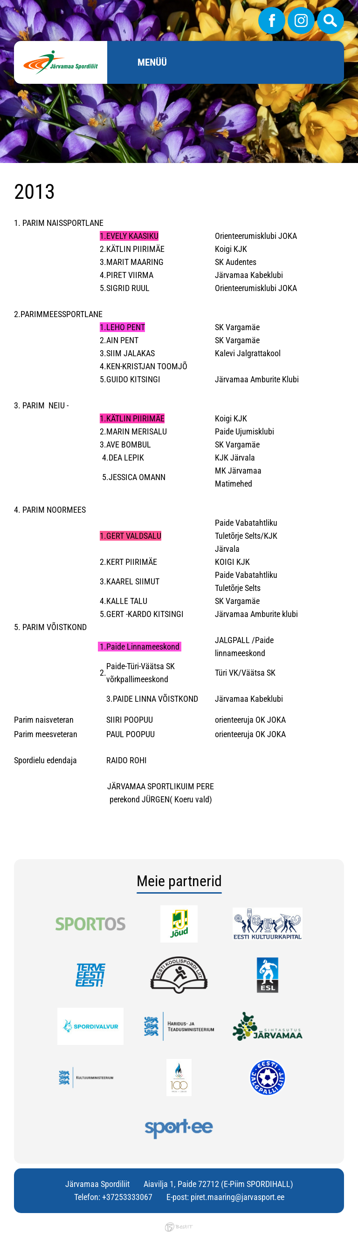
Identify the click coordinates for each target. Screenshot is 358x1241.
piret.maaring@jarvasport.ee (237, 1197)
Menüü (152, 62)
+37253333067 (127, 1197)
